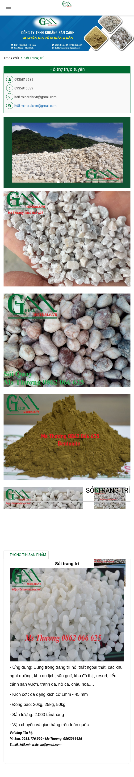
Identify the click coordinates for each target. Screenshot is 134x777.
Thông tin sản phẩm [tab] (28, 555)
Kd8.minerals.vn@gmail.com (35, 106)
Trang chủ (11, 58)
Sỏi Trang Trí (33, 58)
